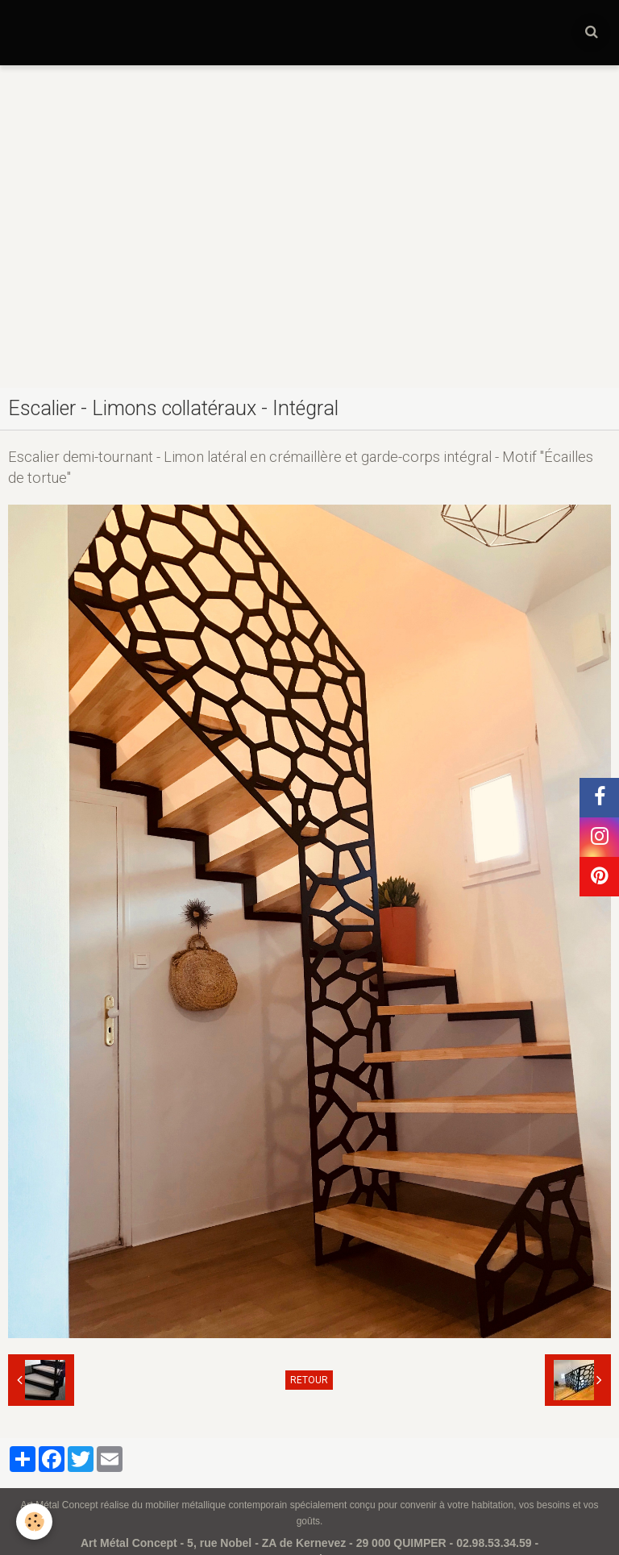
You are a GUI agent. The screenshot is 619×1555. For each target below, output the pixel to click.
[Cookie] (34, 1521)
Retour (309, 1380)
